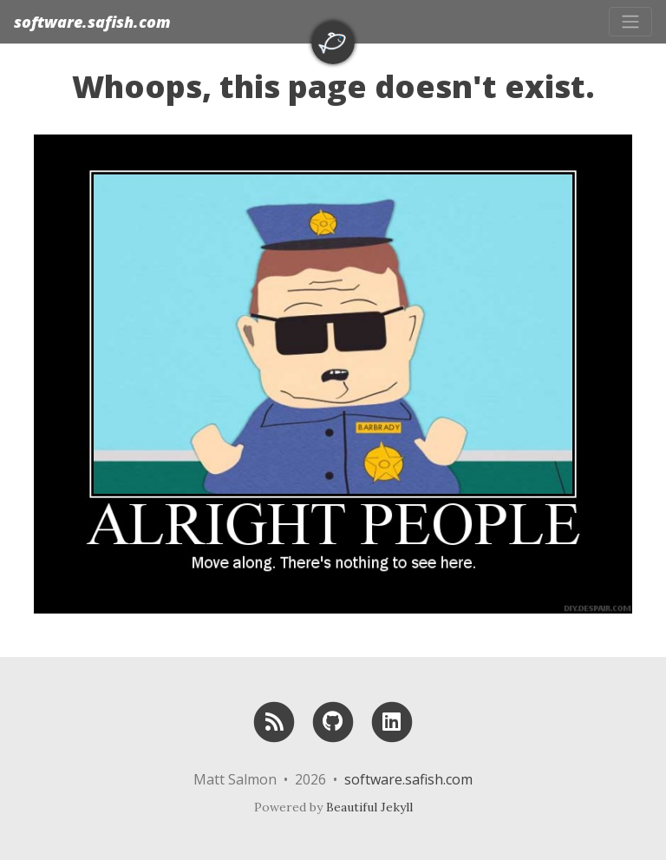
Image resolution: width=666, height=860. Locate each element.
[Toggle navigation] (630, 21)
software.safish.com (92, 21)
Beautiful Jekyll (369, 807)
